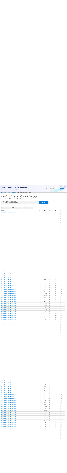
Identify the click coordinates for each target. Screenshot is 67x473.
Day (49, 210)
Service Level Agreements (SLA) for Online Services (24, 192)
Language (13, 206)
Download (43, 202)
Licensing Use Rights (13, 192)
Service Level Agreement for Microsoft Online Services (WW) (8, 212)
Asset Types (24, 206)
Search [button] (62, 188)
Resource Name (3, 210)
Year (1, 206)
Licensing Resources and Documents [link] (14, 187)
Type (39, 210)
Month (45, 210)
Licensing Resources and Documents (5, 192)
